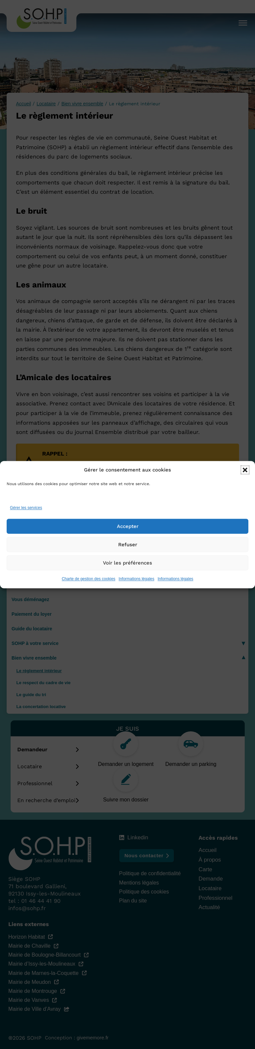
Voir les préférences (127, 573)
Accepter (127, 536)
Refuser (127, 554)
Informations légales (136, 588)
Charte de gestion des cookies (88, 588)
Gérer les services (26, 517)
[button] (245, 479)
